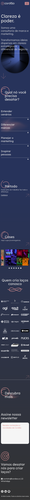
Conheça (4, 195)
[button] (9, 268)
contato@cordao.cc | (11, 479)
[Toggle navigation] (27, 3)
